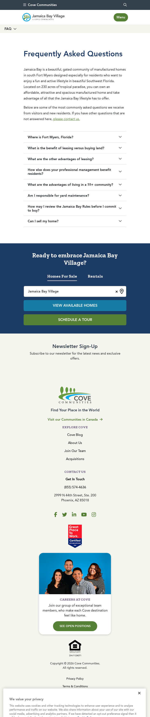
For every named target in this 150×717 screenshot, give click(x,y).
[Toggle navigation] (121, 17)
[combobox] (75, 291)
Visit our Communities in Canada (75, 419)
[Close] (139, 700)
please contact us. (66, 119)
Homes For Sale (62, 276)
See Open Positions (75, 626)
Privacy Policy (75, 679)
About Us (75, 443)
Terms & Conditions (75, 686)
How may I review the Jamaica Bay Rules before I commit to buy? (72, 208)
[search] (125, 5)
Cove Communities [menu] (40, 5)
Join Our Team (75, 451)
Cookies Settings (75, 694)
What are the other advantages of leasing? (60, 159)
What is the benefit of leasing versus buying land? (66, 148)
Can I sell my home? (43, 221)
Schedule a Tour (75, 319)
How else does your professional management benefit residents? (69, 172)
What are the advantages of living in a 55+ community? (70, 184)
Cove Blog (75, 435)
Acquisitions (75, 459)
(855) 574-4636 (75, 487)
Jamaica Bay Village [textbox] (43, 291)
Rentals (95, 276)
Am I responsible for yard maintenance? (58, 195)
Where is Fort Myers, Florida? (50, 137)
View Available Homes (75, 305)
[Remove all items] (116, 291)
